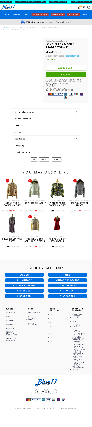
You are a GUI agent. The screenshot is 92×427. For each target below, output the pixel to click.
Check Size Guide (71, 56)
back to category (9, 27)
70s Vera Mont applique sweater (34, 240)
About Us (10, 313)
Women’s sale (40, 14)
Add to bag (64, 68)
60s (52, 330)
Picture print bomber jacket (57, 204)
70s (52, 334)
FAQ (74, 321)
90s (34, 159)
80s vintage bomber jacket (12, 204)
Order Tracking (32, 324)
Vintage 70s (67, 290)
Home (21, 27)
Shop (6, 14)
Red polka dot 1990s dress (57, 240)
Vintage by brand (24, 285)
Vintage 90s (67, 296)
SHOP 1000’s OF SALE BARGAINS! (32, 2)
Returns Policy (76, 326)
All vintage (24, 280)
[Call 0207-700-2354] (88, 7)
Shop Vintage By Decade (34, 27)
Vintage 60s (24, 290)
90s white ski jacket (34, 203)
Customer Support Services (77, 315)
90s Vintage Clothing (53, 27)
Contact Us (11, 324)
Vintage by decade (67, 280)
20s (52, 314)
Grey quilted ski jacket (79, 204)
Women (16, 14)
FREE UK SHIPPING (60, 2)
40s (52, 322)
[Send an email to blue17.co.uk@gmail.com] (84, 7)
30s (52, 318)
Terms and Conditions (11, 339)
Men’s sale (57, 14)
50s (52, 326)
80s (52, 338)
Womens (57, 159)
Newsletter (12, 320)
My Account (34, 313)
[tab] (46, 111)
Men (26, 14)
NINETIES (44, 159)
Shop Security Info (32, 318)
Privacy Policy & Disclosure (11, 333)
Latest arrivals (68, 285)
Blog (85, 14)
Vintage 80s (24, 296)
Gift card (74, 14)
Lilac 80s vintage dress (12, 240)
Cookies (10, 328)
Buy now (65, 74)
